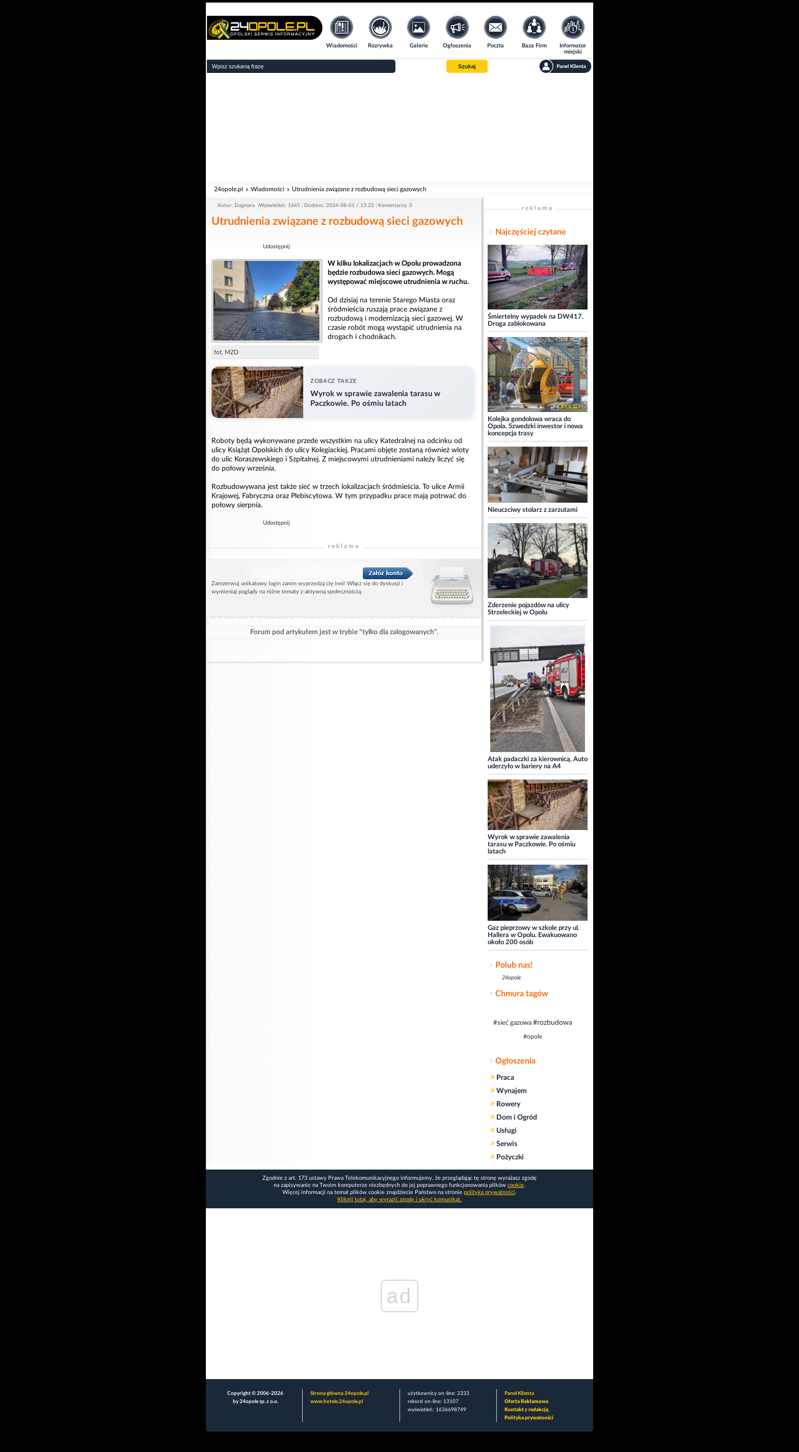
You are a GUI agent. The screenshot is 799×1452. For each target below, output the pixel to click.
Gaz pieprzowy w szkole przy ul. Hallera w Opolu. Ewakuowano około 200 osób (533, 935)
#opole (532, 1036)
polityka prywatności (489, 1192)
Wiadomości (267, 189)
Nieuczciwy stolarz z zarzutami (532, 510)
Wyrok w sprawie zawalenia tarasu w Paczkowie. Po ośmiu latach (531, 844)
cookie (516, 1185)
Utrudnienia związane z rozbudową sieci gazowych (359, 189)
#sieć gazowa (512, 1023)
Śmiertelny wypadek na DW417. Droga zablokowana (535, 320)
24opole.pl (228, 189)
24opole (511, 977)
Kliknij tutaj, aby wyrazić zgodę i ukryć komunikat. (399, 1199)
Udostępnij (276, 246)
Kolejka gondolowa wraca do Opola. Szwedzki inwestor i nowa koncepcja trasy (535, 426)
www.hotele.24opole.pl (336, 1401)
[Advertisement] (399, 127)
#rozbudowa (552, 1022)
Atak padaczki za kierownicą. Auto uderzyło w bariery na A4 (538, 763)
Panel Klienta (519, 1393)
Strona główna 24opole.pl (339, 1393)
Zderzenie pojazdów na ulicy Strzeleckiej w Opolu (528, 609)
